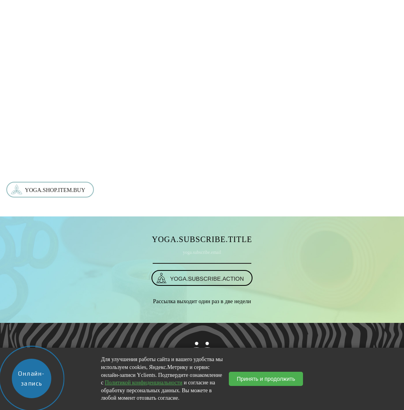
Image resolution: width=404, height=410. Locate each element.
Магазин (160, 9)
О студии (128, 9)
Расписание (221, 9)
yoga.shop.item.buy (55, 190)
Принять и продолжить (266, 379)
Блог (281, 9)
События (256, 9)
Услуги (188, 9)
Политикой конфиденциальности (143, 383)
